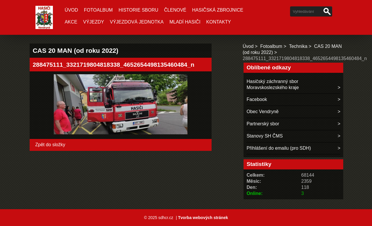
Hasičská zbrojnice (217, 10)
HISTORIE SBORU (138, 10)
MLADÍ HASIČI (185, 21)
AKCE (71, 21)
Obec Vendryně (262, 111)
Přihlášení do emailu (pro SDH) (278, 148)
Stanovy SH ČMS (264, 135)
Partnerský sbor (262, 123)
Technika (298, 46)
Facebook (256, 99)
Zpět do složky (50, 144)
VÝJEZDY (93, 21)
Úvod (71, 10)
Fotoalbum (98, 10)
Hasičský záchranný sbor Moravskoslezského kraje (272, 84)
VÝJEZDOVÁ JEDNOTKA (137, 21)
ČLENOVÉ (175, 10)
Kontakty (218, 21)
